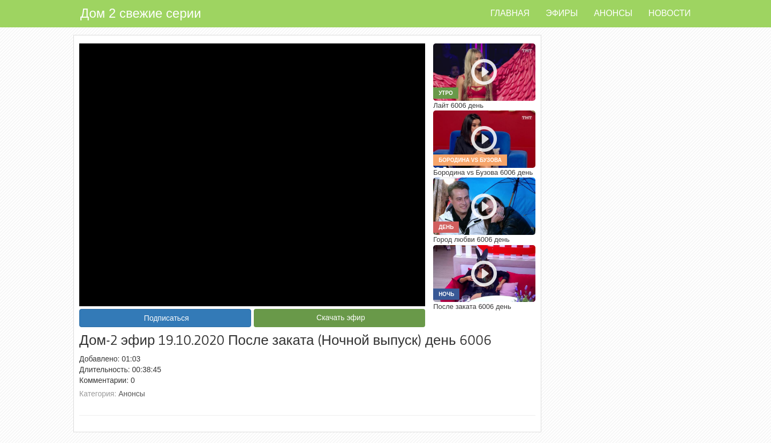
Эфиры (562, 13)
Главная (510, 13)
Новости (669, 13)
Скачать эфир (340, 317)
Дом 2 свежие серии (140, 13)
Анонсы (613, 13)
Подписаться (166, 318)
